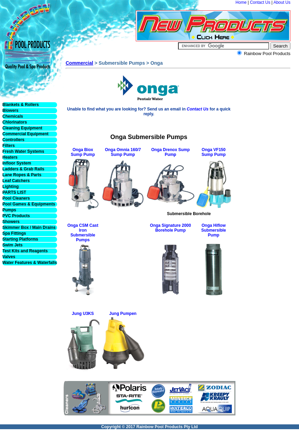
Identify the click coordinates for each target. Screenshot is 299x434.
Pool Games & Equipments (28, 204)
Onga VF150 (213, 149)
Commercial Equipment (25, 133)
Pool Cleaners (16, 198)
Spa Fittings (14, 233)
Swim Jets (12, 245)
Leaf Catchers (16, 180)
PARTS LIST (14, 192)
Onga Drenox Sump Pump (170, 152)
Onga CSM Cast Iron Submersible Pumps (82, 232)
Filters (8, 145)
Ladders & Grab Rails (23, 169)
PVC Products (16, 215)
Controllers (13, 139)
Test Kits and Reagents (25, 250)
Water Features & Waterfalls (29, 262)
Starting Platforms (20, 239)
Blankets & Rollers (20, 104)
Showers (11, 221)
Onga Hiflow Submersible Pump (213, 230)
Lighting (10, 186)
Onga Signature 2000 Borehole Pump (170, 228)
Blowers (10, 110)
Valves (8, 256)
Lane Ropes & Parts (21, 174)
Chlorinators (14, 122)
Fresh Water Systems (23, 151)
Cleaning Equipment (22, 128)
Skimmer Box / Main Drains (29, 227)
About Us (282, 2)
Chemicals (12, 116)
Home (240, 2)
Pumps (9, 210)
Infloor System (16, 163)
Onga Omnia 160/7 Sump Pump (123, 152)
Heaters (10, 157)
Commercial (79, 63)
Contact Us (260, 2)
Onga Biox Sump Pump (83, 152)
